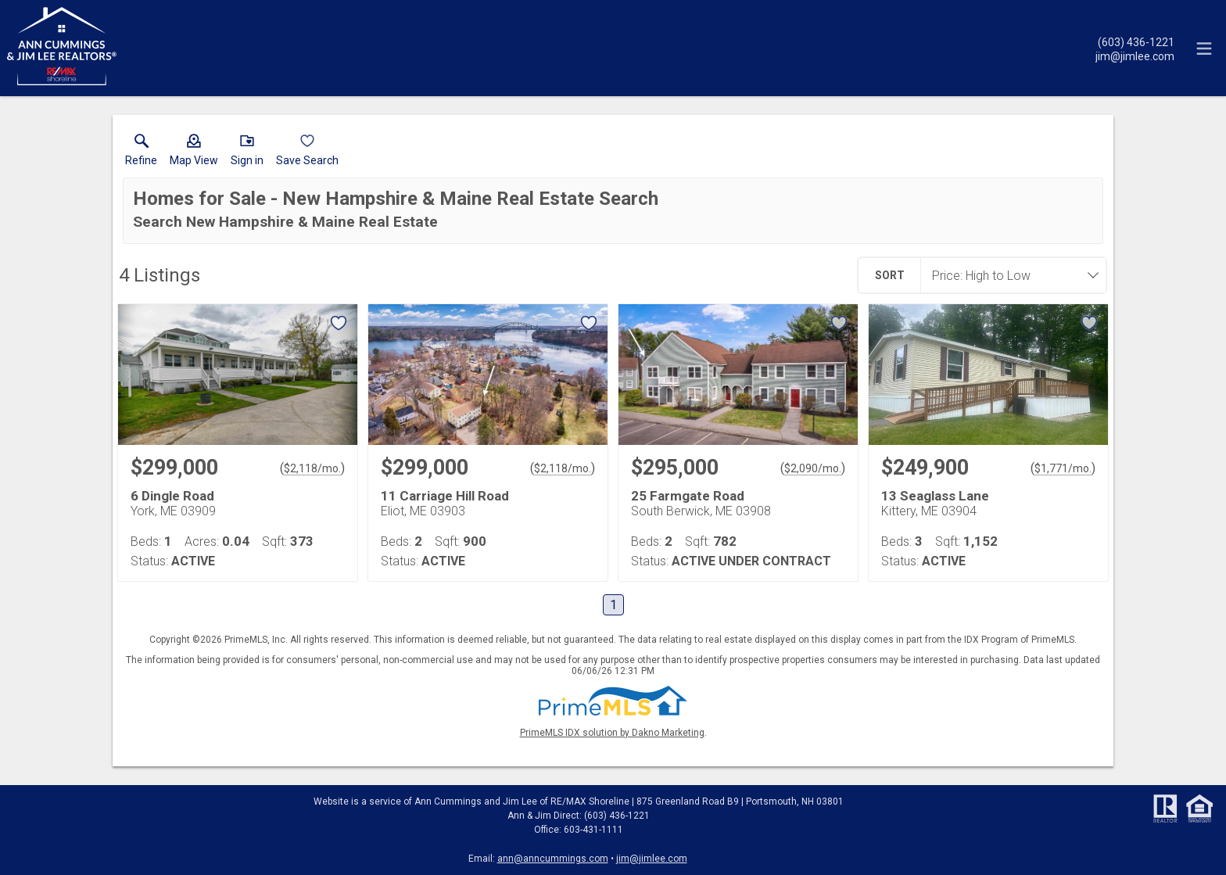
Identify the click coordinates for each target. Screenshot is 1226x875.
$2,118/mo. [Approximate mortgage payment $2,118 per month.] (312, 468)
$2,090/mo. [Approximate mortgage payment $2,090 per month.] (812, 468)
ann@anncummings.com (552, 858)
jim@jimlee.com (651, 858)
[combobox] (1008, 275)
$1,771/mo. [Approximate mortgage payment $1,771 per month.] (1063, 468)
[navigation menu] (1204, 48)
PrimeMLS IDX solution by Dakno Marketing (612, 732)
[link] (141, 153)
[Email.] (1134, 55)
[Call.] (1134, 41)
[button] (194, 153)
